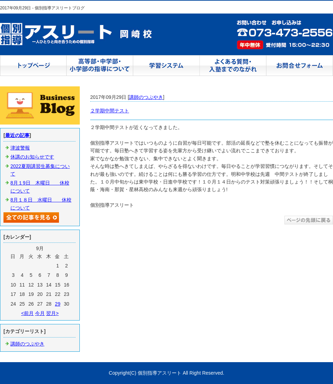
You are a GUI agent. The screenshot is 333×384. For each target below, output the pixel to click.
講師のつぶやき (146, 97)
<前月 (27, 313)
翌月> (52, 313)
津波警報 (20, 148)
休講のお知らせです (32, 157)
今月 (40, 313)
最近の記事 (17, 135)
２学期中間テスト (109, 110)
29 (57, 304)
